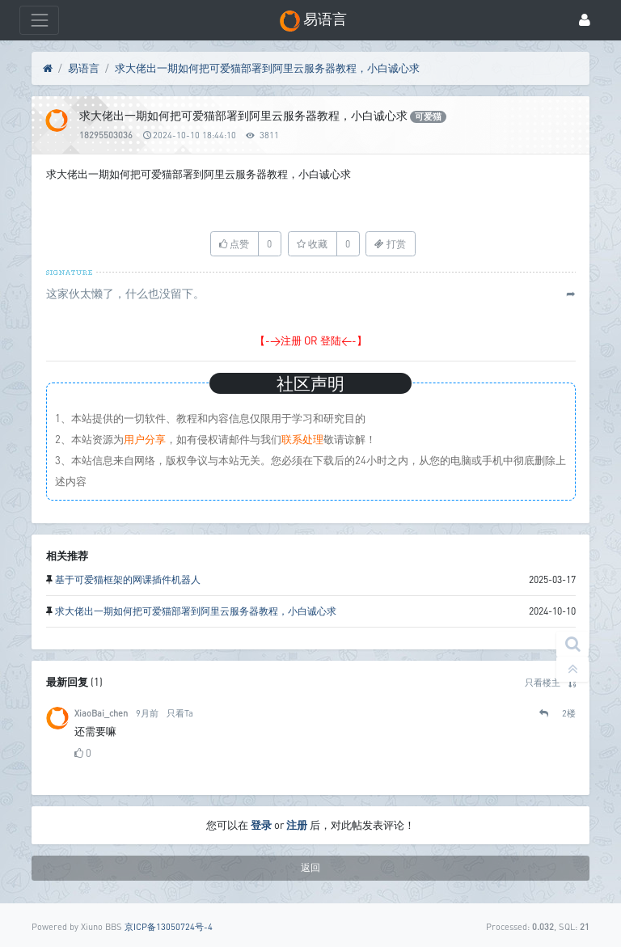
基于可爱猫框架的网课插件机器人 (128, 579)
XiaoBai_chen (101, 713)
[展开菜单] (39, 20)
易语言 (83, 67)
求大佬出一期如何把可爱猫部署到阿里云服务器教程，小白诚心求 (267, 67)
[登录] (584, 20)
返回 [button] (310, 867)
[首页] (48, 69)
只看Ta (180, 713)
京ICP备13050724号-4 (169, 926)
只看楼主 (542, 682)
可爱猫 (428, 116)
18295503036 (106, 134)
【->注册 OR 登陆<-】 (311, 340)
